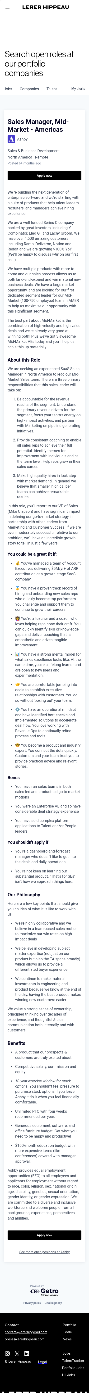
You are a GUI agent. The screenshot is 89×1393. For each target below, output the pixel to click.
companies (29, 89)
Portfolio (69, 1325)
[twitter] (16, 1353)
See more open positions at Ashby (44, 1252)
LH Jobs (68, 1375)
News (67, 1339)
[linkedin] (26, 1353)
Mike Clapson (20, 511)
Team (67, 1332)
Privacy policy (32, 1303)
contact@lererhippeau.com (26, 1332)
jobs (8, 89)
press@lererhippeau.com (24, 1339)
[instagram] (7, 1353)
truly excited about (55, 1057)
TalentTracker (73, 1361)
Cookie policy (53, 1303)
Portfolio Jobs (73, 1368)
